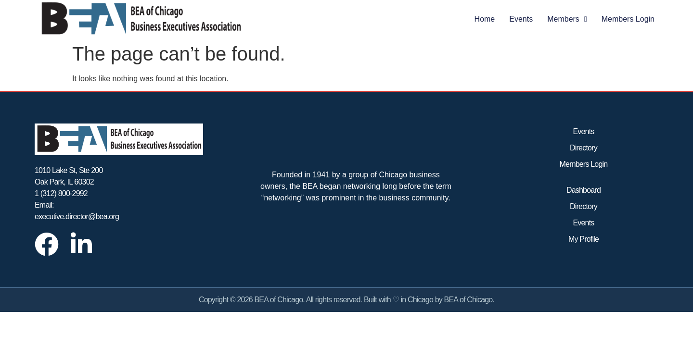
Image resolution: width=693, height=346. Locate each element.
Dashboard (583, 190)
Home (485, 19)
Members (567, 19)
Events (521, 19)
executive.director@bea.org (77, 216)
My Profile (583, 239)
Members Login (628, 19)
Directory (583, 148)
